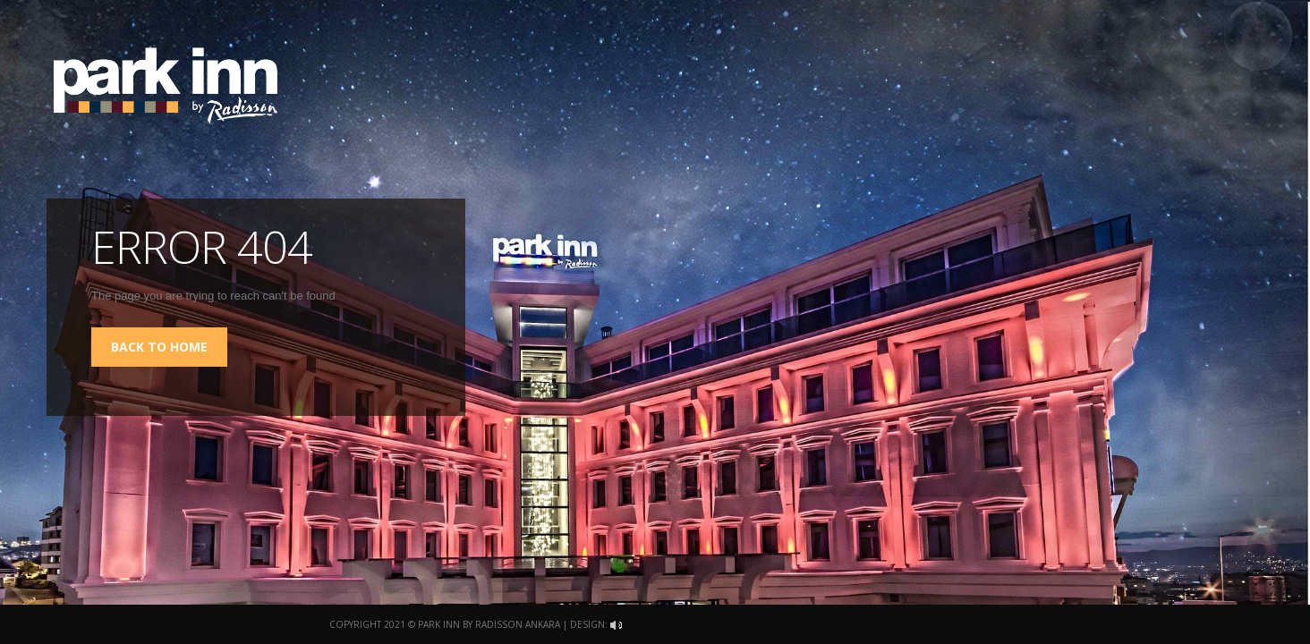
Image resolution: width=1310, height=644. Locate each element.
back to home (159, 346)
